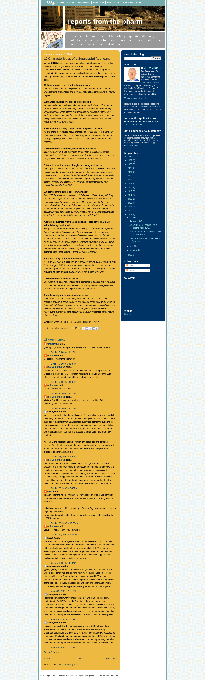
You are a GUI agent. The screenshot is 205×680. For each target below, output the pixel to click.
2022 (130, 168)
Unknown (52, 343)
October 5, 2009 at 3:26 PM (63, 382)
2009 (130, 214)
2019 (130, 176)
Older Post (111, 659)
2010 (130, 210)
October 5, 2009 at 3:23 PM (63, 364)
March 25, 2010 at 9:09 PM (63, 591)
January (134, 250)
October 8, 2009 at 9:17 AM (63, 393)
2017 (130, 183)
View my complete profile (135, 98)
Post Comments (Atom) (67, 664)
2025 (130, 156)
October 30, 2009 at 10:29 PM (65, 535)
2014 (130, 195)
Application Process (133, 124)
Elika (50, 491)
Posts (130, 265)
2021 (130, 172)
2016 (130, 187)
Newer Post (49, 659)
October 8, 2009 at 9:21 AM (63, 408)
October (134, 218)
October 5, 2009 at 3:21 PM (63, 352)
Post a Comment (51, 652)
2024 (130, 160)
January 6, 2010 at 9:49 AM (63, 563)
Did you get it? (135, 221)
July (132, 246)
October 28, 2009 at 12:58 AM (64, 523)
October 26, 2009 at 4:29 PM (64, 457)
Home (80, 659)
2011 (130, 206)
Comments (132, 270)
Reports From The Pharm (105, 21)
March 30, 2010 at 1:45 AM (63, 619)
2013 (130, 199)
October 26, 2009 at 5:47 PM (64, 488)
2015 (130, 191)
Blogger (127, 314)
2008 (130, 255)
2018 (130, 180)
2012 (130, 203)
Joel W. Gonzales (56, 367)
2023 (130, 164)
